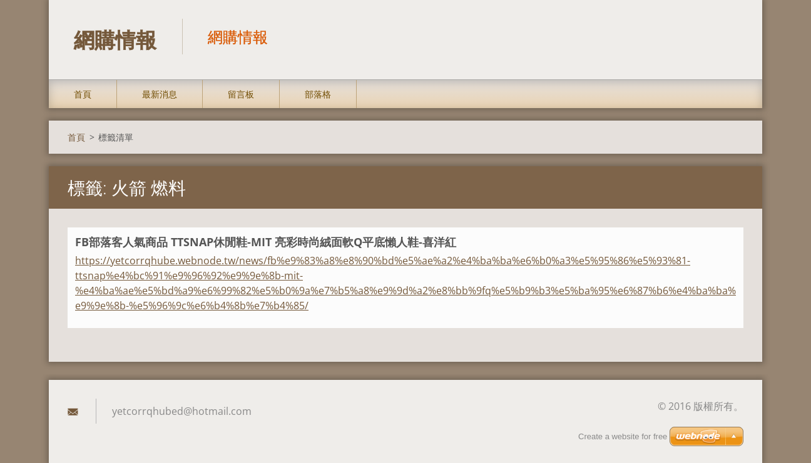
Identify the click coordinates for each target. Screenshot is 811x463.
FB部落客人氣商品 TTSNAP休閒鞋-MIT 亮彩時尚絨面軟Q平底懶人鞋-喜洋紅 (265, 242)
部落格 (318, 95)
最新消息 (159, 95)
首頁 (82, 95)
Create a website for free (622, 436)
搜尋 (729, 36)
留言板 (241, 95)
